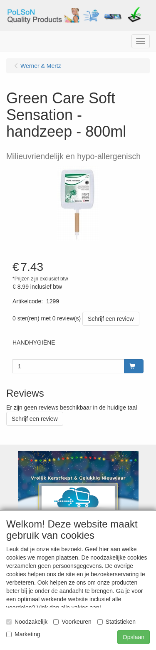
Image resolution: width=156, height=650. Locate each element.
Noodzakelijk (26, 621)
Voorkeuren (72, 621)
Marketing (23, 634)
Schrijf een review (111, 318)
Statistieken (116, 621)
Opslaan (133, 637)
